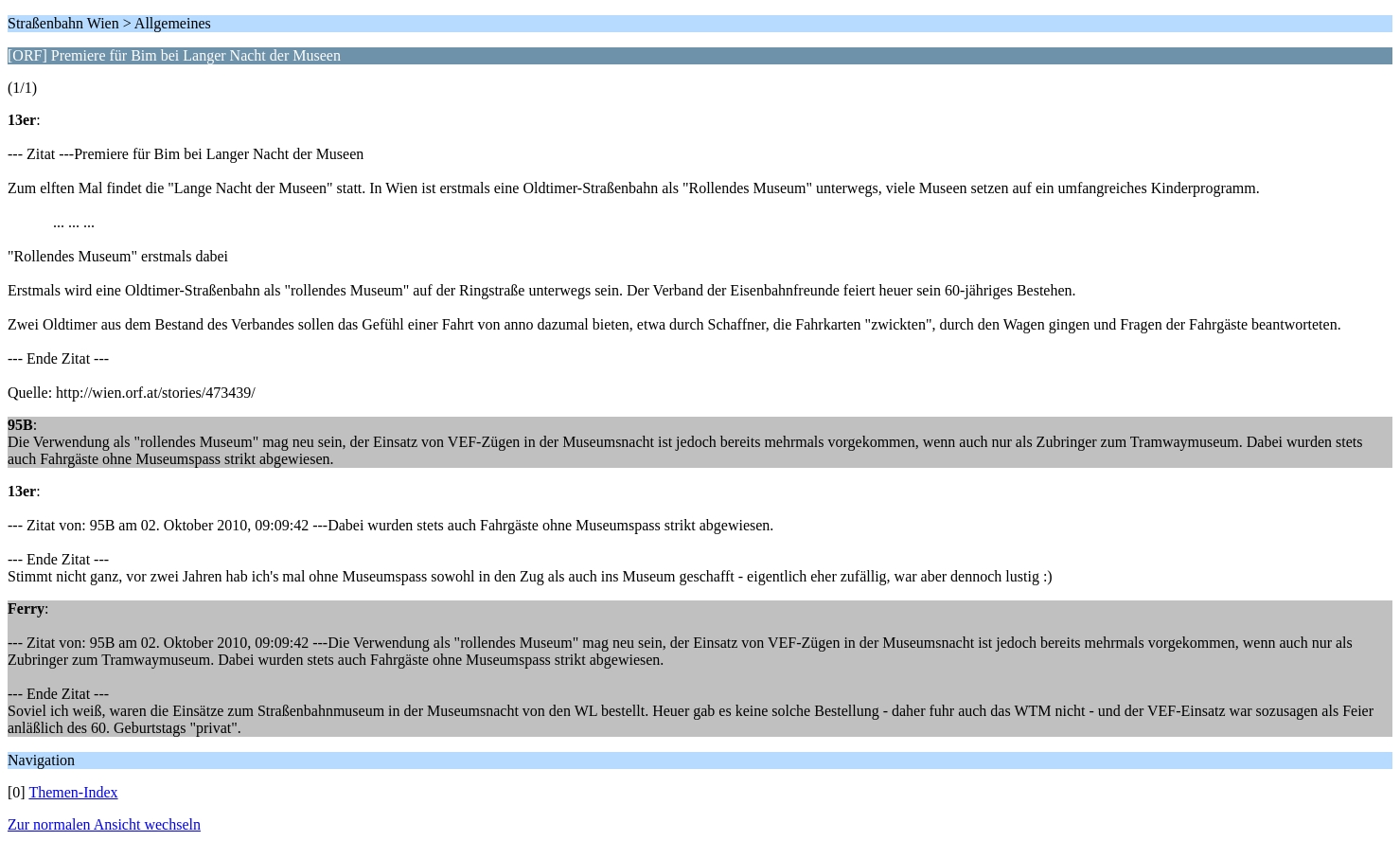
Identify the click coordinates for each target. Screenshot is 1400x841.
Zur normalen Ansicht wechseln (104, 824)
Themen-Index (72, 792)
